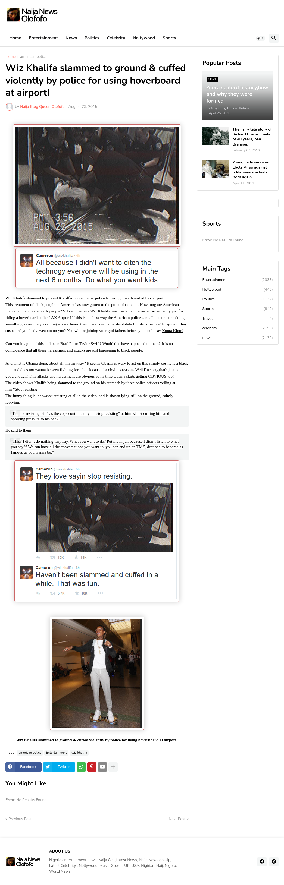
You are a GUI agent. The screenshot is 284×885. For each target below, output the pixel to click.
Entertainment (43, 38)
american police (33, 57)
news (237, 338)
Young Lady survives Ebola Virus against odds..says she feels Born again (251, 170)
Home (15, 38)
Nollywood (144, 38)
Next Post (177, 818)
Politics (92, 38)
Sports (169, 38)
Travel (237, 318)
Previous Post (20, 818)
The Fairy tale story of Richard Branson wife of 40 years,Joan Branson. (252, 137)
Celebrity (116, 38)
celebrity (237, 328)
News (71, 38)
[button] (260, 38)
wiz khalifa (79, 752)
